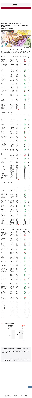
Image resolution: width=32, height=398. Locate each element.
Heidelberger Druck (4, 308)
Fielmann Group (4, 271)
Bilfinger (2, 125)
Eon (1, 70)
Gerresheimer (3, 163)
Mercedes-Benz (3, 61)
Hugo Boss (3, 127)
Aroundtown (3, 168)
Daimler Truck (3, 65)
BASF (2, 60)
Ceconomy (3, 305)
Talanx (2, 135)
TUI (1, 178)
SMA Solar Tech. (4, 194)
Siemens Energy (4, 107)
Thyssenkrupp (3, 120)
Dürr (1, 260)
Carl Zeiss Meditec (4, 149)
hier (20, 53)
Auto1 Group (3, 303)
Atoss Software (3, 208)
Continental (3, 71)
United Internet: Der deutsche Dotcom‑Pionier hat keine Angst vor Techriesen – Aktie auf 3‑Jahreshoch (15, 349)
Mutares (2, 235)
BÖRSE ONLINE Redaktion (10, 323)
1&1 (1, 214)
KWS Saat (2, 283)
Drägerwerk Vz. (3, 256)
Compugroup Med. (4, 187)
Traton (2, 123)
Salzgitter (2, 279)
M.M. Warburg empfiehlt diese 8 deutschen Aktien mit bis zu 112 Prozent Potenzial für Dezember (16, 358)
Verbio (2, 287)
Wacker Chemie (3, 137)
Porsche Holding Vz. (4, 64)
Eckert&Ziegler (3, 218)
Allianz (2, 66)
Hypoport (2, 309)
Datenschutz (15, 395)
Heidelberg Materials (4, 80)
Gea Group (3, 145)
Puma (2, 146)
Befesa (2, 129)
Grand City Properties (5, 307)
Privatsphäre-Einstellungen (8, 396)
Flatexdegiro (3, 293)
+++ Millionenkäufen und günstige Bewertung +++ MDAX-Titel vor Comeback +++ (16, 7)
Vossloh (2, 275)
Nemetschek (3, 166)
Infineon (2, 95)
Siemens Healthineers (5, 88)
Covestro (2, 97)
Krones (2, 153)
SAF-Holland (3, 245)
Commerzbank (3, 75)
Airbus (2, 91)
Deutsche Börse (3, 90)
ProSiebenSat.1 (3, 261)
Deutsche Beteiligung (4, 248)
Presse (26, 395)
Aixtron (2, 140)
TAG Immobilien (3, 176)
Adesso (2, 289)
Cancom (2, 190)
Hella (2, 165)
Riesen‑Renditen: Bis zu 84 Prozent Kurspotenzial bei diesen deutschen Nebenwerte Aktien (15, 360)
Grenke (2, 277)
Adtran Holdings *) (4, 301)
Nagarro (2, 220)
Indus (2, 240)
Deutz (2, 250)
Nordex (2, 174)
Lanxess (2, 167)
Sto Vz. (2, 266)
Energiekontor (3, 197)
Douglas (2, 306)
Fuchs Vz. (2, 139)
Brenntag (2, 76)
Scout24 (2, 157)
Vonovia (2, 84)
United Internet (3, 144)
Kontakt (15, 396)
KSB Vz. (2, 249)
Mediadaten (25, 396)
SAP (1, 98)
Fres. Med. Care (4, 133)
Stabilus (2, 124)
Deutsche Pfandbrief (4, 262)
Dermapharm (3, 268)
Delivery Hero (3, 169)
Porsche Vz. (3, 72)
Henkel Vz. (3, 87)
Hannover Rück (3, 82)
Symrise (2, 99)
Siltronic (2, 154)
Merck (2, 94)
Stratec (2, 280)
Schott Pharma (3, 292)
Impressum (20, 396)
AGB (21, 395)
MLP (1, 244)
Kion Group (3, 143)
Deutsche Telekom (4, 79)
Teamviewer (3, 177)
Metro (2, 252)
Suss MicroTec (3, 213)
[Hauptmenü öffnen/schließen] (2, 4)
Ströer (2, 132)
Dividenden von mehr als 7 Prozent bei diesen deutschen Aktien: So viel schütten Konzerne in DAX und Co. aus (15, 352)
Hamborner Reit (4, 234)
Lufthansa (2, 131)
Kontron (2, 191)
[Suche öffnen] (29, 4)
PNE (1, 216)
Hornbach (2, 270)
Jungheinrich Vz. (4, 136)
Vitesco (2, 291)
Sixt (1, 239)
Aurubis (2, 150)
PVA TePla (3, 313)
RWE (2, 74)
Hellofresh (3, 173)
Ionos (2, 310)
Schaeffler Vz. (3, 232)
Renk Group (3, 282)
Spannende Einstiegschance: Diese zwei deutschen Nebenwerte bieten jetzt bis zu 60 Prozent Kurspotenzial (16, 355)
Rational (2, 161)
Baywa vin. (3, 304)
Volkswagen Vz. (3, 59)
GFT (1, 274)
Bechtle (2, 201)
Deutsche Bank (3, 69)
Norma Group (3, 265)
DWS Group (3, 238)
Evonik (2, 121)
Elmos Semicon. (4, 206)
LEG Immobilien (3, 141)
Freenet (2, 119)
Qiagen (2, 106)
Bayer (2, 104)
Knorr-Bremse (3, 147)
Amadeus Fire (3, 242)
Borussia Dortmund (4, 284)
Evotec (2, 171)
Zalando (2, 108)
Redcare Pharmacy (4, 175)
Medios (2, 311)
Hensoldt (2, 159)
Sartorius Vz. (3, 105)
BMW (2, 63)
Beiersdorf (3, 100)
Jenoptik (2, 162)
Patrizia (2, 257)
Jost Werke (3, 258)
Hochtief (2, 128)
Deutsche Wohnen (4, 299)
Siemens (2, 83)
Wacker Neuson (3, 246)
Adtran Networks (4, 302)
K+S (1, 155)
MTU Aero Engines (4, 103)
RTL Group (3, 118)
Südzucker (3, 243)
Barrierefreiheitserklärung (8, 395)
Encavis (2, 170)
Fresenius (2, 86)
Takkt (2, 237)
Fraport (2, 172)
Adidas (2, 101)
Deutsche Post (3, 67)
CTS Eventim (3, 158)
